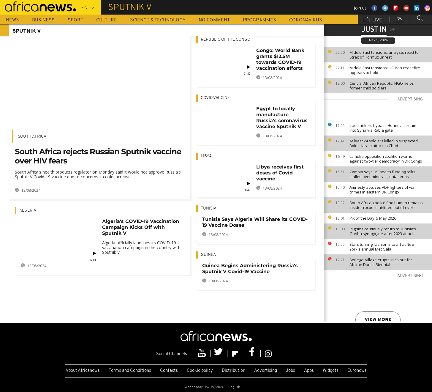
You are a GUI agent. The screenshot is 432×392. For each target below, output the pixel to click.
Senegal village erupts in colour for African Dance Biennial (380, 262)
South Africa (32, 136)
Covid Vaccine (215, 98)
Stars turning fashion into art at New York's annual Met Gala (381, 246)
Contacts (169, 371)
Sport (75, 20)
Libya (206, 156)
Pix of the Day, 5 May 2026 (372, 218)
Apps (309, 371)
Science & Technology (158, 20)
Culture (106, 20)
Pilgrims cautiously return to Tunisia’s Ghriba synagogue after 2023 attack (382, 231)
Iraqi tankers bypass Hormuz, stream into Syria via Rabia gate (382, 128)
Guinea (208, 255)
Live (373, 20)
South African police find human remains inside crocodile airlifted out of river (386, 205)
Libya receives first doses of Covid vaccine (280, 173)
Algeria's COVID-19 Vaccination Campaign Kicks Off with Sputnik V (140, 227)
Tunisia (208, 208)
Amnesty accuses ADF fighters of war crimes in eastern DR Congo (382, 189)
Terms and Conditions (130, 371)
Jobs (290, 371)
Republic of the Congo (225, 39)
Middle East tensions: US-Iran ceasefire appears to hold (384, 70)
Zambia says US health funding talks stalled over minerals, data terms (382, 174)
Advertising (265, 371)
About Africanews (82, 371)
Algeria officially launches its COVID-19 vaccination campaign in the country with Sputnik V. (141, 247)
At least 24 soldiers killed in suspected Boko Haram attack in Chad (383, 143)
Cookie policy (200, 371)
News (12, 20)
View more (378, 319)
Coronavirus (305, 20)
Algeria (27, 210)
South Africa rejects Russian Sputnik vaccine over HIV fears (98, 156)
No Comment (214, 20)
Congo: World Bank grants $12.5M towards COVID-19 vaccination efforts (280, 59)
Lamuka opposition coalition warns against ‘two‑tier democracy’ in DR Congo (385, 158)
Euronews (357, 371)
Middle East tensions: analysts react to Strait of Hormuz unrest (384, 54)
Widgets (330, 371)
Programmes (259, 20)
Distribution (233, 371)
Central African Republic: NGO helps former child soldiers (381, 85)
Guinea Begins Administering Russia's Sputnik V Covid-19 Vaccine (250, 268)
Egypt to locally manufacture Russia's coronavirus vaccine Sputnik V (282, 117)
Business (43, 20)
